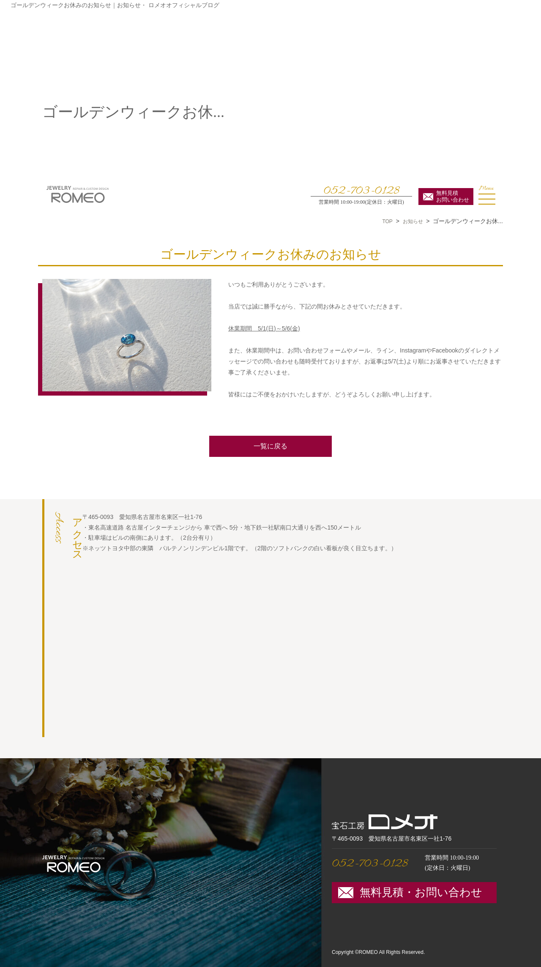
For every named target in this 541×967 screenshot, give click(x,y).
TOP (387, 221)
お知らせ (413, 221)
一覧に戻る (270, 446)
